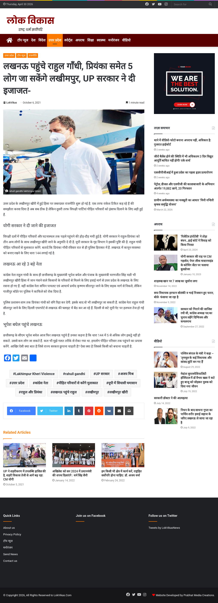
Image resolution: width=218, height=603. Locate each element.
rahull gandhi (75, 374)
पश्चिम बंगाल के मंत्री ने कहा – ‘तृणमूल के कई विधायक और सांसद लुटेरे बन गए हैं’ (197, 358)
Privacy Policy (12, 534)
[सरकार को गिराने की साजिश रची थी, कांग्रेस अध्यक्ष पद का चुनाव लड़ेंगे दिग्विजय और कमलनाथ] (165, 315)
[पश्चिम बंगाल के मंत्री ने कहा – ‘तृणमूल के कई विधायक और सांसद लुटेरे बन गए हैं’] (165, 360)
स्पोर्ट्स (68, 40)
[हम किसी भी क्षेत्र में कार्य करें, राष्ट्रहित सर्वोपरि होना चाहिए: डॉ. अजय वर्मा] (122, 455)
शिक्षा (90, 40)
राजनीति (33, 55)
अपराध (79, 40)
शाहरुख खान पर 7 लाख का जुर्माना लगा (175, 281)
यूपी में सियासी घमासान (122, 383)
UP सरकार (102, 374)
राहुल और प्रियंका (31, 392)
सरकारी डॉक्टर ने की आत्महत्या (171, 398)
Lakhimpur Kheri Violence (35, 374)
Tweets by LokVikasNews (164, 527)
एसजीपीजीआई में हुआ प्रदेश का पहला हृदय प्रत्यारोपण (183, 172)
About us (9, 527)
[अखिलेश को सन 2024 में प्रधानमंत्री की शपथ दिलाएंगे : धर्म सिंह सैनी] (73, 455)
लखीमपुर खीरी (118, 392)
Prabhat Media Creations (199, 595)
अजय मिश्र (126, 374)
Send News (10, 554)
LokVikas (11, 102)
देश (33, 40)
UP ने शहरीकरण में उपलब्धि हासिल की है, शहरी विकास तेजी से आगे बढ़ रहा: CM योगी (24, 475)
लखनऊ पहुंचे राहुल (65, 392)
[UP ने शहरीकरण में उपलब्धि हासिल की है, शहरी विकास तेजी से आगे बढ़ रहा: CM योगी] (24, 455)
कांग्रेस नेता (41, 383)
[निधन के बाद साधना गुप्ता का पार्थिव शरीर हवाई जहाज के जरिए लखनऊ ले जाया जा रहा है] (165, 416)
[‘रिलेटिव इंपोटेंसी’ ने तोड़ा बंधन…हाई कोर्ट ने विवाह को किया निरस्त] (165, 243)
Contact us (10, 560)
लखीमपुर (93, 392)
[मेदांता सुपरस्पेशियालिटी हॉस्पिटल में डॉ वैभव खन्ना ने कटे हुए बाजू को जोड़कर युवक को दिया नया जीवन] (165, 380)
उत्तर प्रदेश (54, 40)
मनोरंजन (113, 40)
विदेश (41, 40)
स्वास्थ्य (101, 40)
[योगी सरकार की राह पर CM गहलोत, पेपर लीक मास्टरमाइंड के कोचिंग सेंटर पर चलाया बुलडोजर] (165, 263)
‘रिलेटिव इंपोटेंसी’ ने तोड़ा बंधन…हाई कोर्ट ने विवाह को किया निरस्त (196, 241)
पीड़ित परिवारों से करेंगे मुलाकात (78, 383)
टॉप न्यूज (22, 40)
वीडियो (126, 40)
